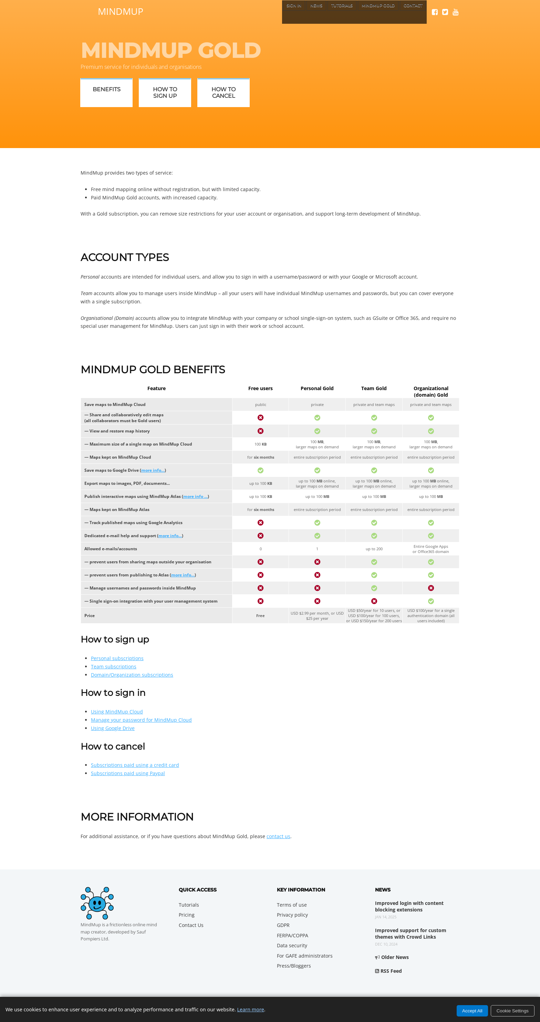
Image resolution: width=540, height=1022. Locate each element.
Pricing (187, 914)
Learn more (250, 1009)
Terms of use (292, 904)
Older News (395, 957)
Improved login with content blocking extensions (409, 906)
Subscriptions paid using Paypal (128, 773)
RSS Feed (391, 971)
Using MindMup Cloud (117, 711)
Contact (410, 12)
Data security (292, 945)
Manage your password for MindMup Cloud (141, 720)
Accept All (472, 1010)
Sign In (265, 12)
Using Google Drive (113, 728)
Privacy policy (292, 914)
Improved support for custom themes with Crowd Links (410, 933)
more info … (195, 496)
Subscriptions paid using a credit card (135, 765)
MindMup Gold (367, 12)
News (292, 12)
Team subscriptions (113, 666)
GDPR (283, 925)
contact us (278, 836)
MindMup (120, 10)
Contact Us (191, 925)
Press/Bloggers (294, 965)
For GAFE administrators (305, 955)
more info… (153, 470)
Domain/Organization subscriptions (132, 674)
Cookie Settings (513, 1010)
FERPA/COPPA (292, 935)
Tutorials (323, 12)
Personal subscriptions (117, 658)
